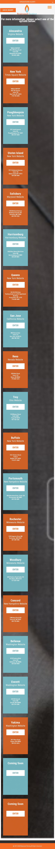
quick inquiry (8, 10)
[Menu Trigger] (49, 7)
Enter (15, 40)
